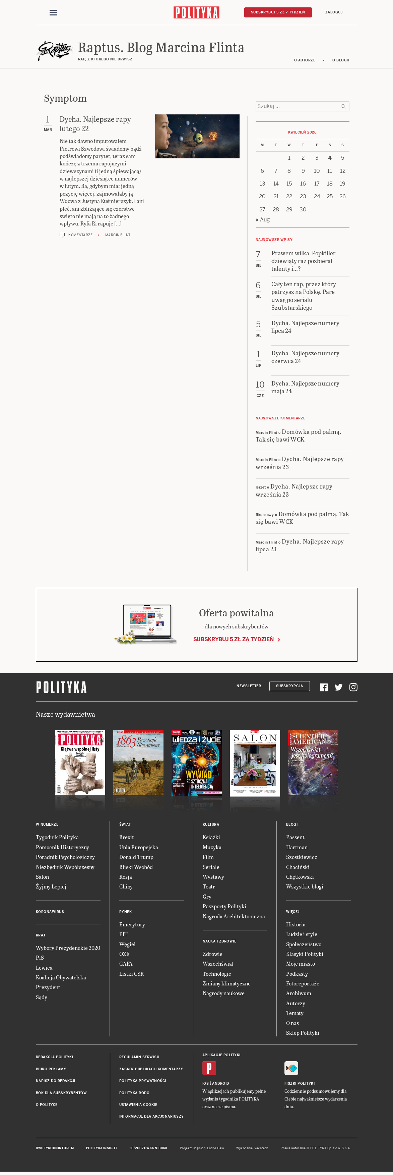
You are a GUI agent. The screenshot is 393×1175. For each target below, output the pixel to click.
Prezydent (48, 988)
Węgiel (127, 945)
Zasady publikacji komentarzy (151, 1070)
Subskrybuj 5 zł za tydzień (233, 640)
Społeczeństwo (303, 945)
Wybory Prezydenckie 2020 (68, 949)
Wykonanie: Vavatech (252, 1149)
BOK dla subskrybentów (61, 1094)
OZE (124, 955)
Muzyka (212, 848)
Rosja (125, 877)
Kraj (40, 936)
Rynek (125, 913)
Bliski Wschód (136, 868)
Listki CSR (131, 974)
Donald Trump (136, 858)
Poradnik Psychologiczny (65, 858)
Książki (211, 838)
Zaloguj (334, 12)
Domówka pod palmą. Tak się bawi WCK (299, 436)
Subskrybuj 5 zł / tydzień (278, 12)
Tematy (295, 1014)
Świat (125, 826)
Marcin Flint (118, 236)
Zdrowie (212, 955)
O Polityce (47, 1106)
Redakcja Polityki (54, 1058)
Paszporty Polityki (224, 907)
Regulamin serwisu (139, 1058)
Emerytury (132, 925)
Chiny (126, 887)
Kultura (211, 826)
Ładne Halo (215, 1149)
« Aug (263, 220)
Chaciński (298, 868)
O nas (292, 1024)
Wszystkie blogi (304, 887)
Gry (207, 897)
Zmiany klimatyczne (227, 984)
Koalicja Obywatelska (61, 978)
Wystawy (213, 877)
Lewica (44, 968)
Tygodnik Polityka (57, 838)
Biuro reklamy (51, 1070)
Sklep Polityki (302, 1033)
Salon (42, 877)
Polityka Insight (101, 1149)
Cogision (199, 1149)
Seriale (211, 868)
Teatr (209, 887)
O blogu (340, 61)
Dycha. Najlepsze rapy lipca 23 (300, 546)
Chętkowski (300, 877)
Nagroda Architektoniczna (234, 917)
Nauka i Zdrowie (220, 942)
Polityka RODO (134, 1094)
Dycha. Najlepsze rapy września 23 (300, 464)
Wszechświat (218, 965)
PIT (123, 935)
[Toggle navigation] (53, 12)
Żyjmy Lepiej (51, 887)
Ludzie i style (301, 935)
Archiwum (298, 994)
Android (220, 1084)
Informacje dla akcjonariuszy (151, 1118)
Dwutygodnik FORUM (55, 1149)
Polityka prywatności (142, 1082)
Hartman (297, 848)
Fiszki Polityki (299, 1084)
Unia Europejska (138, 848)
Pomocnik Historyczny (62, 848)
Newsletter (249, 687)
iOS (205, 1084)
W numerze (47, 826)
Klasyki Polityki (304, 955)
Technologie (217, 974)
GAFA (126, 965)
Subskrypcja (289, 687)
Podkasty (297, 974)
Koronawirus (50, 913)
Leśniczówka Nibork (149, 1149)
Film (208, 858)
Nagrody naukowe (224, 994)
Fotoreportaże (302, 984)
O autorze (305, 61)
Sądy (41, 998)
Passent (295, 838)
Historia (296, 925)
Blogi (292, 826)
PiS (40, 958)
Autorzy (295, 1004)
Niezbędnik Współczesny (65, 868)
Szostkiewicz (301, 858)
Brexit (126, 838)
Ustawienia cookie (138, 1106)
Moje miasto (300, 965)
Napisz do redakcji (55, 1082)
